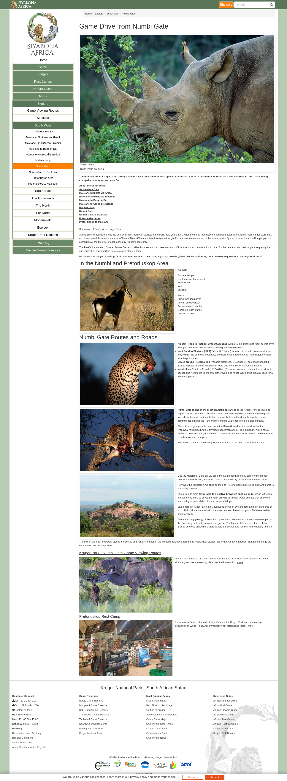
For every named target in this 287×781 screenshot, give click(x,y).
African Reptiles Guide (225, 723)
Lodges (43, 74)
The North (43, 205)
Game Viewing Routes (43, 110)
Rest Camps (43, 81)
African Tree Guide (223, 719)
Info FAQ (43, 243)
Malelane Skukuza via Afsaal (43, 137)
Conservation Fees (156, 733)
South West (43, 125)
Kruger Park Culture (224, 728)
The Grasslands (43, 198)
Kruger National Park (90, 733)
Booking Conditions (23, 737)
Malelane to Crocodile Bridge (43, 154)
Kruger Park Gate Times (159, 723)
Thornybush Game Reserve (94, 714)
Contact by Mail (23, 710)
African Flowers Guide (225, 710)
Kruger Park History (224, 733)
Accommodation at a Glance (161, 714)
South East (43, 191)
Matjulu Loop (42, 160)
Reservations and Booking (26, 733)
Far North (43, 213)
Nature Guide (42, 89)
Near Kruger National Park (93, 723)
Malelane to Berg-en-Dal (93, 200)
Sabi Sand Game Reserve (93, 710)
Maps (43, 96)
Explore (42, 103)
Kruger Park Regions (43, 235)
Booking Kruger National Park (161, 757)
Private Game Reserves (43, 250)
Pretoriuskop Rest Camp (99, 616)
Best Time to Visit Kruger (159, 705)
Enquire (226, 4)
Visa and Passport (22, 742)
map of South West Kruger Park (103, 229)
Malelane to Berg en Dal (43, 148)
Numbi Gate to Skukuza (43, 172)
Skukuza (43, 118)
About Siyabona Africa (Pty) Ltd (29, 747)
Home (43, 60)
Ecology (43, 227)
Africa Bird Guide (222, 705)
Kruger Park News (156, 737)
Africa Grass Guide (223, 714)
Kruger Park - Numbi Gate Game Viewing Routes (120, 553)
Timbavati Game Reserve (93, 719)
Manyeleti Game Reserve (93, 705)
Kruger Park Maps (156, 700)
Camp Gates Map (156, 719)
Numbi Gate (43, 166)
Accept (214, 777)
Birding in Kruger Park (91, 728)
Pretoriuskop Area (42, 177)
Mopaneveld (43, 220)
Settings (193, 777)
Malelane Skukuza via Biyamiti (43, 143)
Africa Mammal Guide (225, 700)
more (240, 562)
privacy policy (138, 776)
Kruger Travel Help (156, 728)
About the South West (92, 185)
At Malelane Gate (43, 131)
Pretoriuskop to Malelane (43, 183)
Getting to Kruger (155, 710)
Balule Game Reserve (91, 700)
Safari (43, 67)
